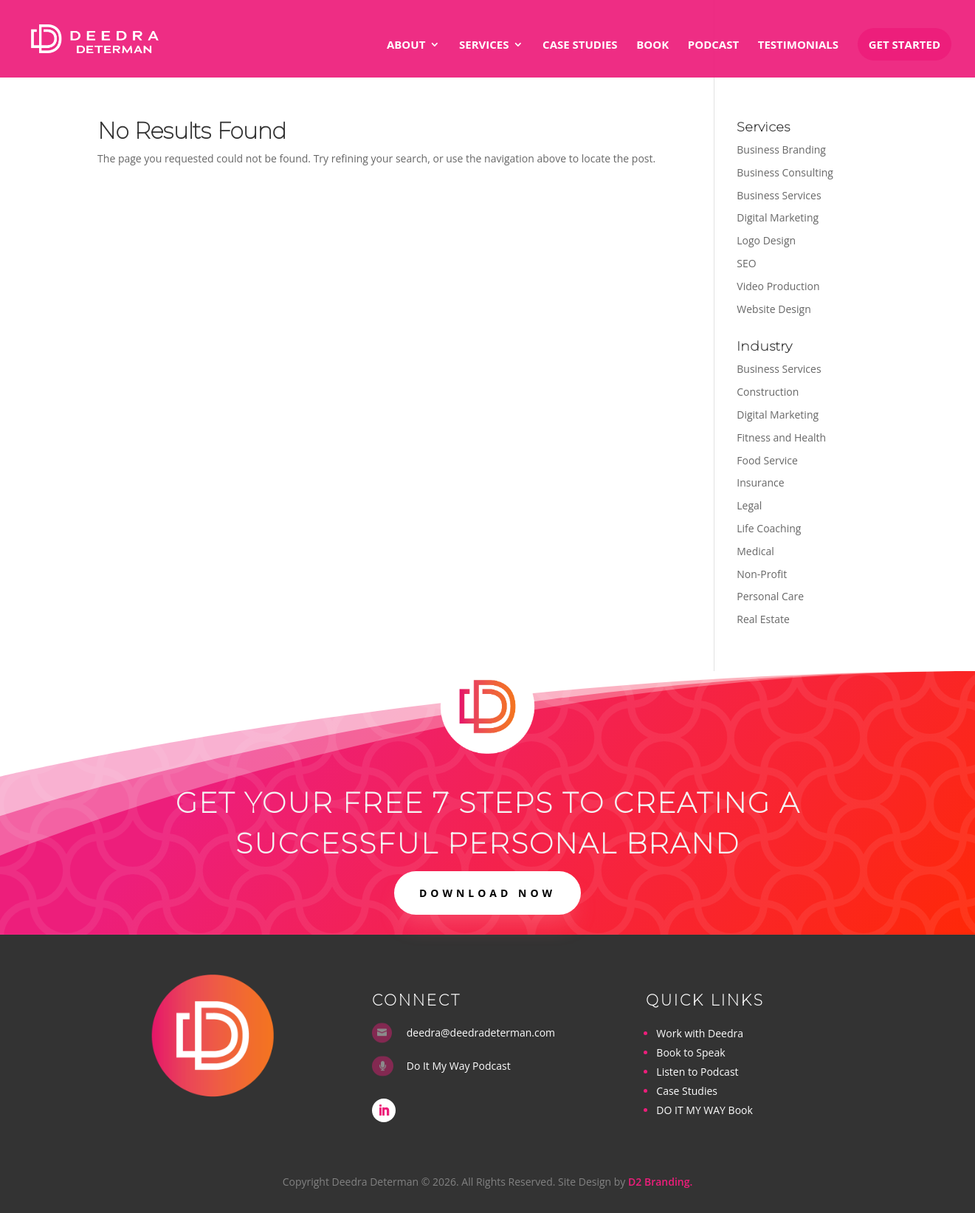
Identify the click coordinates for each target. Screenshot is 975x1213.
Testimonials (798, 45)
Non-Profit (762, 574)
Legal (749, 505)
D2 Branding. (660, 1182)
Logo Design (766, 240)
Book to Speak (690, 1052)
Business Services (779, 195)
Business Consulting (785, 172)
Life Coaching (769, 528)
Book (652, 45)
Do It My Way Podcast (459, 1066)
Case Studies (579, 45)
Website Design (773, 309)
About (406, 45)
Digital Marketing (778, 217)
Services (484, 45)
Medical (755, 551)
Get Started (904, 44)
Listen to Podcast (697, 1072)
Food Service (767, 460)
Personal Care (770, 596)
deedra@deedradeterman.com (481, 1032)
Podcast (713, 45)
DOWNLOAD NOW (487, 893)
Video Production (778, 286)
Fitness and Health (781, 437)
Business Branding (781, 149)
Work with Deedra (699, 1033)
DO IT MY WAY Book (704, 1110)
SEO (746, 263)
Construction (768, 392)
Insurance (760, 482)
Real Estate (763, 619)
